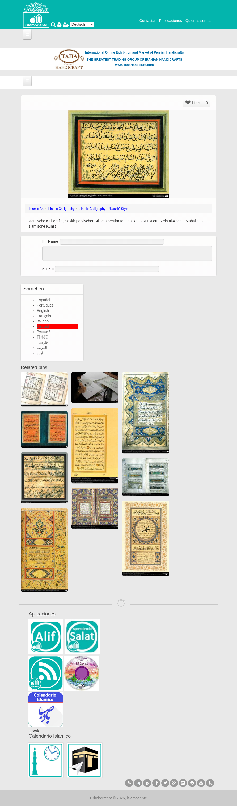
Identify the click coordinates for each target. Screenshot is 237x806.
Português (45, 305)
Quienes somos (198, 21)
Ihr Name (50, 241)
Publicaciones (170, 21)
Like (196, 103)
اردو (40, 353)
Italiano (43, 321)
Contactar (147, 21)
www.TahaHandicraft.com (134, 65)
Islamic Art (36, 209)
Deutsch (43, 326)
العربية (42, 348)
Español (43, 300)
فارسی (42, 342)
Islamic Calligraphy (61, 209)
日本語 (42, 337)
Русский (43, 332)
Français (44, 316)
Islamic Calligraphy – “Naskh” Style (103, 209)
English (43, 310)
